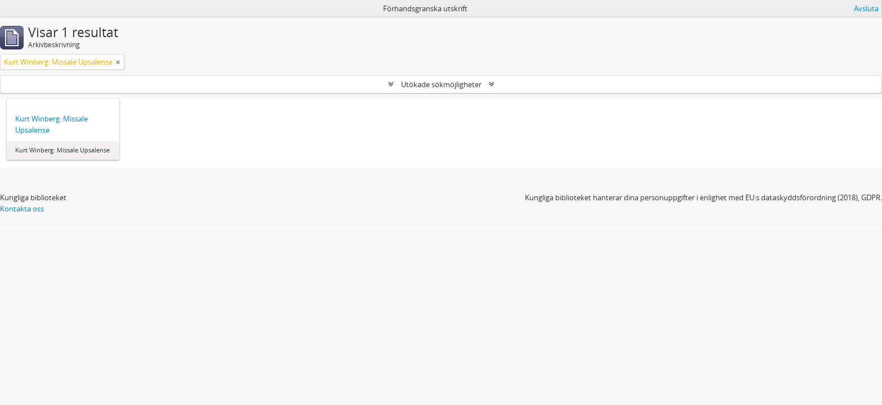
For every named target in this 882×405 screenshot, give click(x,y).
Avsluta (866, 8)
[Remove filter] (118, 62)
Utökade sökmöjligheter (441, 84)
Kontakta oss (22, 209)
